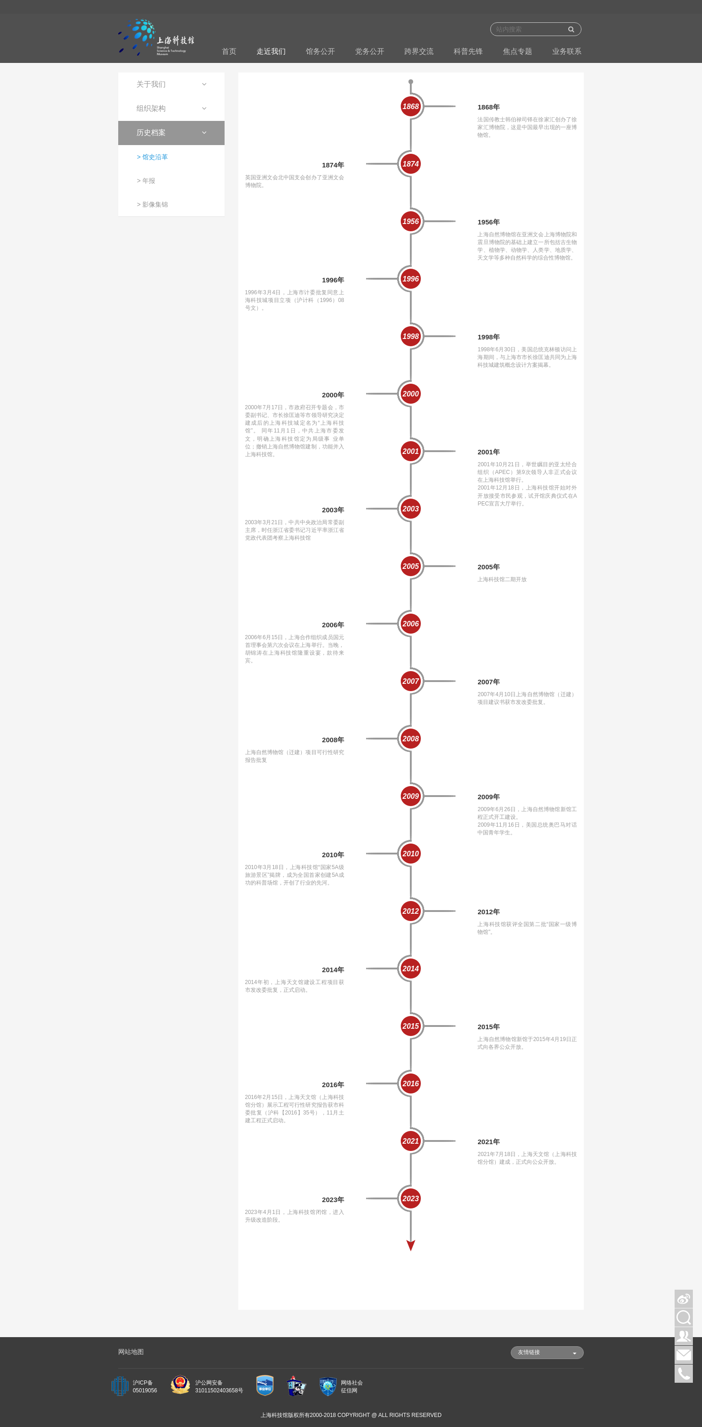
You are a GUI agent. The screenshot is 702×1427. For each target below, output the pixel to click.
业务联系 (567, 52)
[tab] (171, 85)
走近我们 (271, 52)
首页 (229, 52)
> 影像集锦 (152, 204)
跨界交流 (419, 52)
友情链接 (547, 1352)
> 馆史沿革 (152, 157)
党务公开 (369, 52)
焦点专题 (517, 52)
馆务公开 (320, 52)
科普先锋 (468, 52)
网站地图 (131, 1351)
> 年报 (146, 180)
